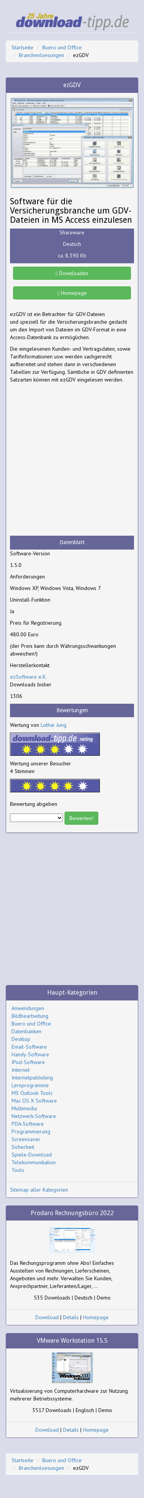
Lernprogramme (30, 1085)
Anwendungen (28, 1008)
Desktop (21, 1039)
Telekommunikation (34, 1162)
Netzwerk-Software (34, 1116)
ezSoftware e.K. (28, 676)
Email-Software (29, 1046)
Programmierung (31, 1131)
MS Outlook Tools (32, 1092)
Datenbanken (26, 1031)
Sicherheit (23, 1146)
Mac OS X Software (34, 1100)
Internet (21, 1069)
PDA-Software (28, 1123)
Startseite (22, 47)
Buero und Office (62, 47)
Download (47, 1317)
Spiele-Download (32, 1154)
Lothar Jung (53, 724)
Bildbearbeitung (30, 1015)
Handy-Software (30, 1054)
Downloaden (72, 273)
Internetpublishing (32, 1077)
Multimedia (24, 1108)
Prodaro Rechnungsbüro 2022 (72, 1213)
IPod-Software (28, 1062)
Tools (18, 1170)
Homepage (71, 292)
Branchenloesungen (41, 55)
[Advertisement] (72, 459)
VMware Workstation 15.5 (72, 1340)
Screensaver (26, 1139)
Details (71, 1317)
